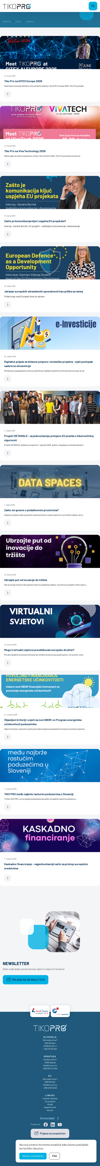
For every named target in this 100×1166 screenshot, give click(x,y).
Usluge (50, 1104)
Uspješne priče (50, 1107)
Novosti (50, 1110)
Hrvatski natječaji (50, 1098)
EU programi (50, 1101)
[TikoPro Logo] (17, 6)
